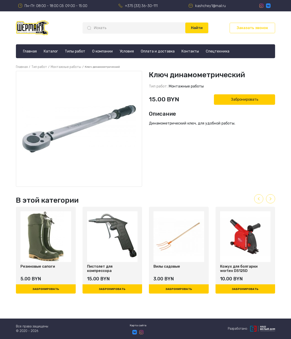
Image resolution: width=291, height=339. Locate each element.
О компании (102, 51)
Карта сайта (138, 325)
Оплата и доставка (158, 51)
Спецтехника (217, 51)
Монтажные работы (186, 86)
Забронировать (244, 99)
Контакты (190, 51)
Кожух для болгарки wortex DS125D (239, 268)
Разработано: (251, 329)
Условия (127, 51)
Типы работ (75, 51)
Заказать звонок (252, 28)
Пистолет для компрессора (100, 268)
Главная (30, 51)
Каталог (51, 51)
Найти (197, 28)
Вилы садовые (166, 266)
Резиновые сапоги (37, 266)
